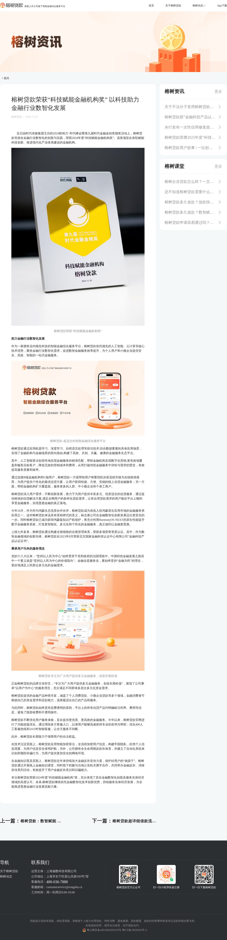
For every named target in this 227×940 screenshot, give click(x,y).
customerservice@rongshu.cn (64, 887)
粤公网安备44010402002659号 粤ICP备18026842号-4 (117, 930)
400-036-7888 (57, 882)
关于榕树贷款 (173, 5)
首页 (151, 5)
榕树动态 (6, 876)
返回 (5, 78)
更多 (218, 91)
